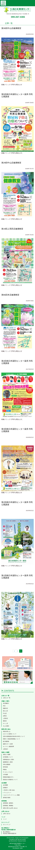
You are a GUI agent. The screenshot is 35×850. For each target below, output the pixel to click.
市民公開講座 (6, 764)
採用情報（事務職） (8, 805)
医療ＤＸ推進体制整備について (11, 739)
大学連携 (5, 774)
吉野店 (5, 716)
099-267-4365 (18, 17)
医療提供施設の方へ (8, 777)
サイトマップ (6, 824)
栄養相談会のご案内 (8, 759)
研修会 (5, 769)
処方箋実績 (6, 741)
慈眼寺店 (5, 708)
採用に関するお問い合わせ (10, 808)
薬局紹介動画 (6, 797)
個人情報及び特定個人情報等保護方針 (9, 832)
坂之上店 (5, 711)
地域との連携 (6, 754)
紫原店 (5, 721)
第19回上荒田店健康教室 (12, 229)
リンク (5, 819)
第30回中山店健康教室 (11, 28)
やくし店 (5, 723)
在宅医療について (8, 757)
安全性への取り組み (9, 790)
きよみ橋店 (6, 726)
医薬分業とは (6, 731)
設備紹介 (5, 787)
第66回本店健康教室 (10, 295)
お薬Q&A (5, 749)
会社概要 (5, 785)
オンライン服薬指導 (8, 746)
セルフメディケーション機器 (12, 795)
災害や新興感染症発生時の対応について (14, 736)
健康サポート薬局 (8, 744)
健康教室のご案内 (8, 762)
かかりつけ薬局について (9, 734)
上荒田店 (5, 718)
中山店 (5, 713)
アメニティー (7, 792)
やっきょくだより (8, 772)
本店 (4, 705)
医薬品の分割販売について (10, 779)
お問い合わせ (6, 813)
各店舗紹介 (6, 703)
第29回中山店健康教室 (11, 163)
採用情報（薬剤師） (8, 803)
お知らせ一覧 (6, 697)
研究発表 (5, 767)
